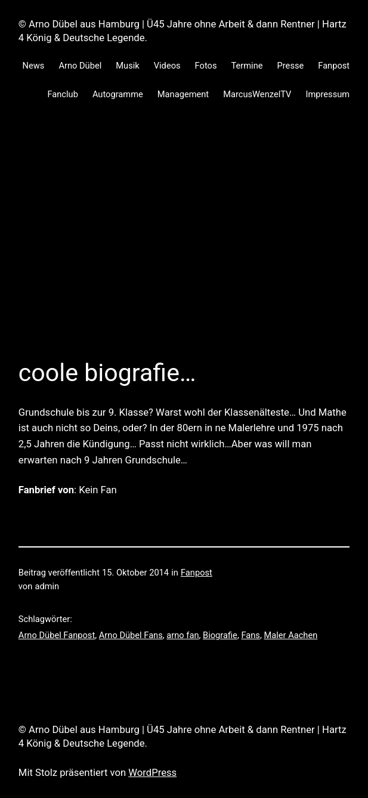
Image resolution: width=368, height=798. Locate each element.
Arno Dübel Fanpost (56, 635)
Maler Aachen (290, 635)
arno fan (182, 635)
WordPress (152, 772)
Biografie (220, 635)
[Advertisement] (184, 245)
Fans (250, 635)
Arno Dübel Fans (131, 635)
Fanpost (196, 572)
